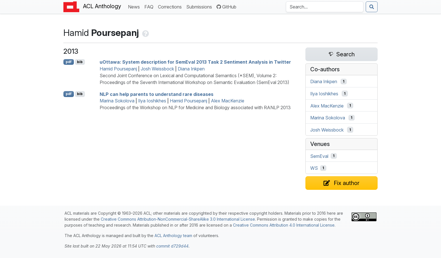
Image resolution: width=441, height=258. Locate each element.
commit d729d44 (172, 246)
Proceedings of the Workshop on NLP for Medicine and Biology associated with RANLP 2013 (195, 107)
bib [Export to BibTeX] (80, 62)
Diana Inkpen (191, 69)
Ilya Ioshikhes (152, 101)
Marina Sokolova (117, 101)
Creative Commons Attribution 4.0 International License (284, 225)
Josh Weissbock (157, 69)
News (135, 6)
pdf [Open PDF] (69, 62)
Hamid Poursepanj (118, 69)
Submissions (200, 6)
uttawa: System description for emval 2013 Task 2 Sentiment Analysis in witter (195, 62)
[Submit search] (372, 6)
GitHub (226, 7)
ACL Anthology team (173, 235)
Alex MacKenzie (227, 101)
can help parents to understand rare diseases (156, 94)
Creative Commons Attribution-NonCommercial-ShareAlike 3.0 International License (178, 219)
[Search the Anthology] (324, 6)
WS (314, 168)
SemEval (319, 156)
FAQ (150, 6)
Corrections (171, 6)
